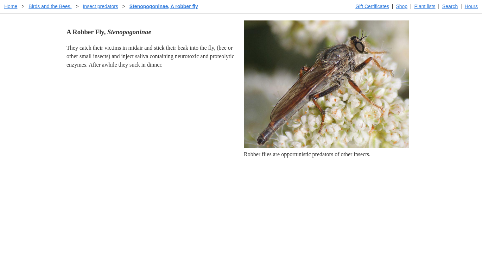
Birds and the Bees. (49, 6)
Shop (401, 6)
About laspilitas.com (355, 211)
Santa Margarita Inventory (362, 188)
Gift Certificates (372, 6)
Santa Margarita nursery (359, 200)
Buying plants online (265, 200)
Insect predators (100, 6)
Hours (471, 6)
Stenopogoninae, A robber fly (163, 6)
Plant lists (425, 6)
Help (247, 188)
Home (10, 6)
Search (450, 6)
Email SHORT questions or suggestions (198, 247)
